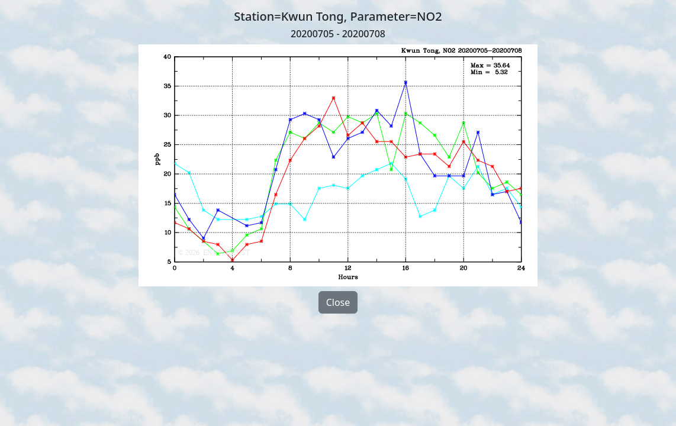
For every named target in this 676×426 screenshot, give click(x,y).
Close (338, 302)
